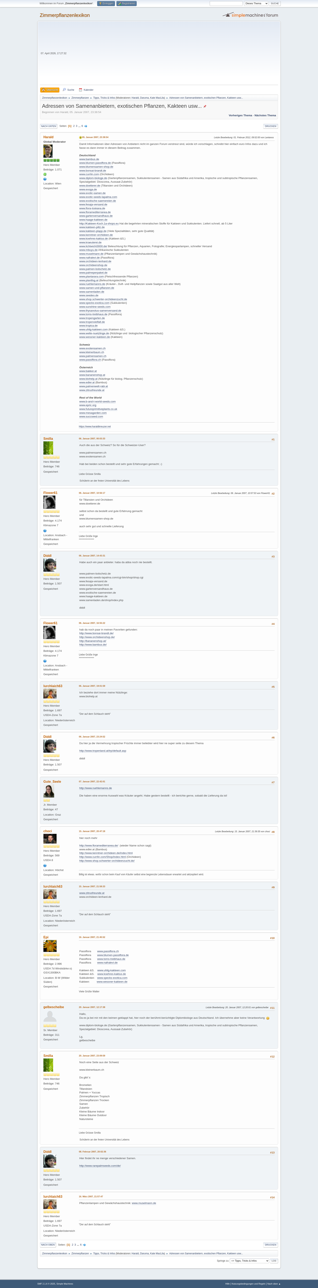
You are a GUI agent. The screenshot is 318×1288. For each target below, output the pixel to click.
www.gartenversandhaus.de (96, 215)
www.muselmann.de (91, 253)
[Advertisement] (172, 54)
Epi (45, 937)
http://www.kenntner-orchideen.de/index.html (106, 853)
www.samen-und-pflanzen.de (96, 287)
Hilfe (227, 1284)
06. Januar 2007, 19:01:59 (92, 686)
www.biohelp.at (88, 378)
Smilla (48, 438)
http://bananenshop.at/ (92, 640)
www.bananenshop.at (92, 374)
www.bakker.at (88, 371)
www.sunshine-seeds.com (95, 306)
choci (47, 831)
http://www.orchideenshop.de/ (97, 637)
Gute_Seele (52, 781)
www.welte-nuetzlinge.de (94, 333)
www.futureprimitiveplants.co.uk (98, 409)
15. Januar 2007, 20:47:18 (92, 831)
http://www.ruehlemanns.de (95, 788)
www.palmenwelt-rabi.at (93, 386)
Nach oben (48, 1245)
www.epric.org (87, 405)
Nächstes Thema (265, 115)
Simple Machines (64, 1284)
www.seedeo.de (88, 295)
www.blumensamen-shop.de (96, 166)
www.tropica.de (88, 325)
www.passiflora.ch (90, 359)
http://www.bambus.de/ (93, 644)
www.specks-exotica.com (94, 302)
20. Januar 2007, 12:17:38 (92, 1007)
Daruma (144, 97)
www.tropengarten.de (92, 318)
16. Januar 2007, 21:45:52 (92, 937)
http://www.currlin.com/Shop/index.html (102, 856)
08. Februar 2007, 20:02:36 (92, 1151)
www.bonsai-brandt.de (92, 170)
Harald (135, 97)
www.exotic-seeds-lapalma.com (98, 196)
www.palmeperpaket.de (93, 272)
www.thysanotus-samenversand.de (100, 310)
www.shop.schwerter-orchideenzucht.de (103, 299)
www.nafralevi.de (89, 257)
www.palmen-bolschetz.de (95, 269)
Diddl (47, 555)
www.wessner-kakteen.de (94, 336)
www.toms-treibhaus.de (93, 314)
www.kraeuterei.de (90, 242)
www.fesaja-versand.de (93, 204)
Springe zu (222, 1260)
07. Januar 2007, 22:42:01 (92, 781)
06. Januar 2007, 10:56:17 (92, 493)
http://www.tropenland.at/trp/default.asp (102, 750)
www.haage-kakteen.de (93, 219)
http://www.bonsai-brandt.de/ (96, 633)
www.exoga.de (88, 189)
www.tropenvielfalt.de (92, 321)
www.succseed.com (91, 416)
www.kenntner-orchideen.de (96, 234)
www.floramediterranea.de (95, 212)
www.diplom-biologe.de (93, 178)
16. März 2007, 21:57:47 (91, 1196)
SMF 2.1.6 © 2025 (46, 1284)
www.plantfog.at (88, 280)
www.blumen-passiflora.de (95, 162)
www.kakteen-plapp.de (92, 231)
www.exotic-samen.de (92, 193)
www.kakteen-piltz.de (92, 227)
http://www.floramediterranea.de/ (98, 845)
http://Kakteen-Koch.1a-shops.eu (99, 223)
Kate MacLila (157, 97)
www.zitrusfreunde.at (91, 390)
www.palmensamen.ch (92, 356)
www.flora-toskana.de (92, 208)
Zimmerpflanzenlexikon (65, 15)
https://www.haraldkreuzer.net (95, 426)
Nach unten (48, 126)
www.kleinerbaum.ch (91, 352)
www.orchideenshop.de (93, 265)
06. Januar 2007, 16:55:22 (92, 623)
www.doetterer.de (89, 185)
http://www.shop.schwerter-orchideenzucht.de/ (107, 860)
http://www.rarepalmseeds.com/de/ (100, 1165)
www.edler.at (87, 382)
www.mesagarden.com (93, 412)
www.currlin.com (89, 174)
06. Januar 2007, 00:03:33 (92, 438)
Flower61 (50, 493)
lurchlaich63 (52, 686)
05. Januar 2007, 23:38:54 (95, 137)
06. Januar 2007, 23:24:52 (92, 736)
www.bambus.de (89, 159)
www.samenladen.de (91, 291)
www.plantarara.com (91, 276)
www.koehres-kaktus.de (93, 238)
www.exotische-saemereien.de (97, 200)
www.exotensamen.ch (92, 348)
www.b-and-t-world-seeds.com (97, 401)
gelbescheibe (53, 1007)
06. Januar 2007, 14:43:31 (92, 555)
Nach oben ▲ (274, 1284)
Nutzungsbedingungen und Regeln (248, 1284)
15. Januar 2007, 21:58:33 (92, 886)
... (79, 125)
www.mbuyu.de (88, 249)
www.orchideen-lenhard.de (95, 261)
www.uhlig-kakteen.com (93, 329)
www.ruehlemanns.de (92, 284)
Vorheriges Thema (240, 115)
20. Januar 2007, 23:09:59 (92, 1055)
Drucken (270, 126)
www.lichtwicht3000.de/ (93, 246)
